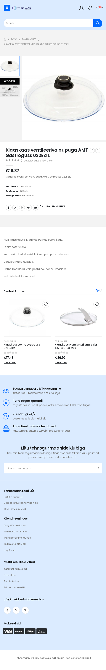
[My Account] (81, 8)
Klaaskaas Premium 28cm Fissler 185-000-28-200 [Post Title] (76, 346)
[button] (97, 290)
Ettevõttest (10, 575)
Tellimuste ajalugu (15, 544)
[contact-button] (98, 468)
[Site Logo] (21, 8)
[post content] (27, 317)
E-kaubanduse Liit (14, 587)
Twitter (15, 208)
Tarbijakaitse (11, 581)
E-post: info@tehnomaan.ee (21, 503)
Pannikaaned (27, 195)
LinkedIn (22, 208)
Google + (29, 208)
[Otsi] (97, 23)
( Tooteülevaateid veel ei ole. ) (37, 160)
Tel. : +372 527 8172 (15, 509)
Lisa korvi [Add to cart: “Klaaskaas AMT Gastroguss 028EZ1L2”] (10, 362)
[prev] (92, 150)
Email (35, 208)
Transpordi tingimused (17, 538)
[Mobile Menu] (7, 8)
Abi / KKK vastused (15, 525)
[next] (97, 150)
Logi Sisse (9, 550)
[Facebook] (7, 610)
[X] (16, 610)
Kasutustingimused (15, 569)
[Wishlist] (89, 8)
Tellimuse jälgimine (15, 531)
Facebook (9, 208)
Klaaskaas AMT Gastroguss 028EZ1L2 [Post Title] (22, 346)
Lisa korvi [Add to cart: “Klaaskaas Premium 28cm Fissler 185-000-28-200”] (61, 362)
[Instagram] (25, 610)
